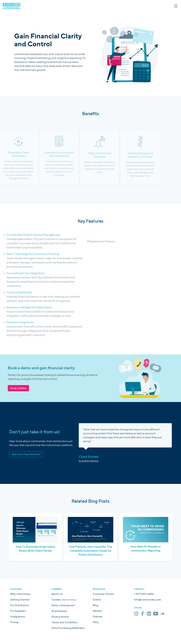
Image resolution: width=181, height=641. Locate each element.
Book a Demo (18, 388)
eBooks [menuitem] (97, 610)
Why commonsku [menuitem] (20, 593)
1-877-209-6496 (144, 593)
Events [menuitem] (97, 599)
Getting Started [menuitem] (19, 599)
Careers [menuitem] (63, 599)
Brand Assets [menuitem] (59, 611)
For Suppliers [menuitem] (18, 610)
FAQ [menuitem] (95, 622)
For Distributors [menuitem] (19, 605)
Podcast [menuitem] (98, 616)
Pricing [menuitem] (14, 622)
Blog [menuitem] (95, 605)
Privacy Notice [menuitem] (60, 616)
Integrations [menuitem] (17, 616)
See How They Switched (26, 454)
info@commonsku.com (147, 599)
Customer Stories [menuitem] (103, 593)
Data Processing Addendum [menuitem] (68, 627)
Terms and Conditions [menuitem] (64, 622)
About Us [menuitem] (57, 593)
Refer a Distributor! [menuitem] (63, 605)
